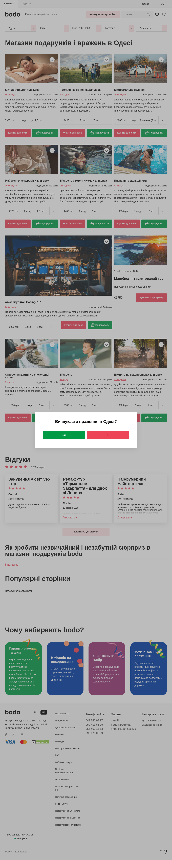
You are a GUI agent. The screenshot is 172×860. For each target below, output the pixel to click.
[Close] (133, 417)
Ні (108, 435)
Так (64, 435)
